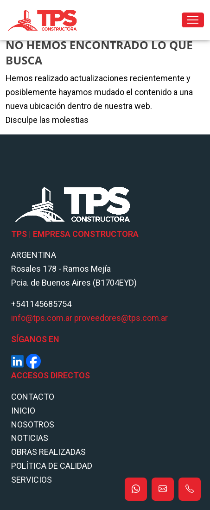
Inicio (23, 410)
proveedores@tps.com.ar (121, 318)
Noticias (29, 438)
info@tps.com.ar (41, 318)
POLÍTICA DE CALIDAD (51, 466)
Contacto (32, 397)
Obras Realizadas (48, 452)
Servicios (31, 479)
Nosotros (32, 424)
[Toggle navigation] (192, 20)
